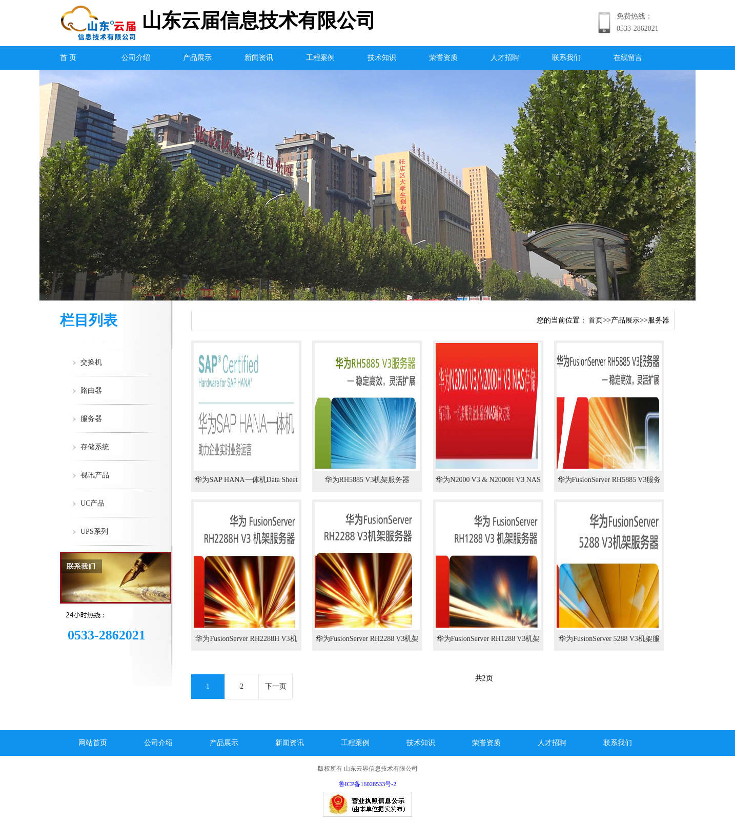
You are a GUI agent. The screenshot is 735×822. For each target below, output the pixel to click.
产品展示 (197, 58)
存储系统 (94, 447)
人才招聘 (505, 58)
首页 (595, 320)
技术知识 (382, 58)
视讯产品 (94, 475)
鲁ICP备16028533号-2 (368, 784)
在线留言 (628, 58)
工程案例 (320, 58)
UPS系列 (94, 531)
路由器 (91, 390)
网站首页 (92, 743)
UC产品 (92, 503)
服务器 (91, 419)
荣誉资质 (443, 58)
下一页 (276, 686)
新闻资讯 (258, 58)
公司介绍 (135, 58)
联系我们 (566, 58)
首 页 (68, 58)
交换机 (91, 362)
